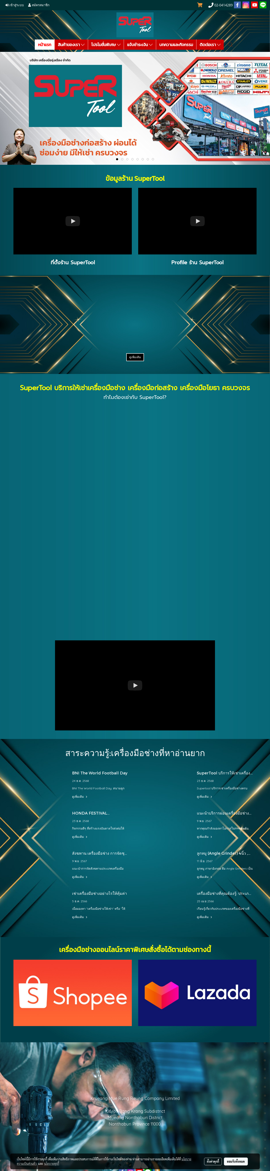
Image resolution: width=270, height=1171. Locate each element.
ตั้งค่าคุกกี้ (213, 1161)
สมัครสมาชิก (38, 5)
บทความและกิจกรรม (176, 44)
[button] (230, 45)
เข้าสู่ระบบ (14, 5)
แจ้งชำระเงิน (140, 44)
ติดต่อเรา (210, 44)
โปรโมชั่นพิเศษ (106, 44)
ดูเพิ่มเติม (135, 357)
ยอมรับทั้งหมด (236, 1161)
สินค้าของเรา (71, 44)
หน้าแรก (44, 44)
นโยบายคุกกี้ (51, 1163)
